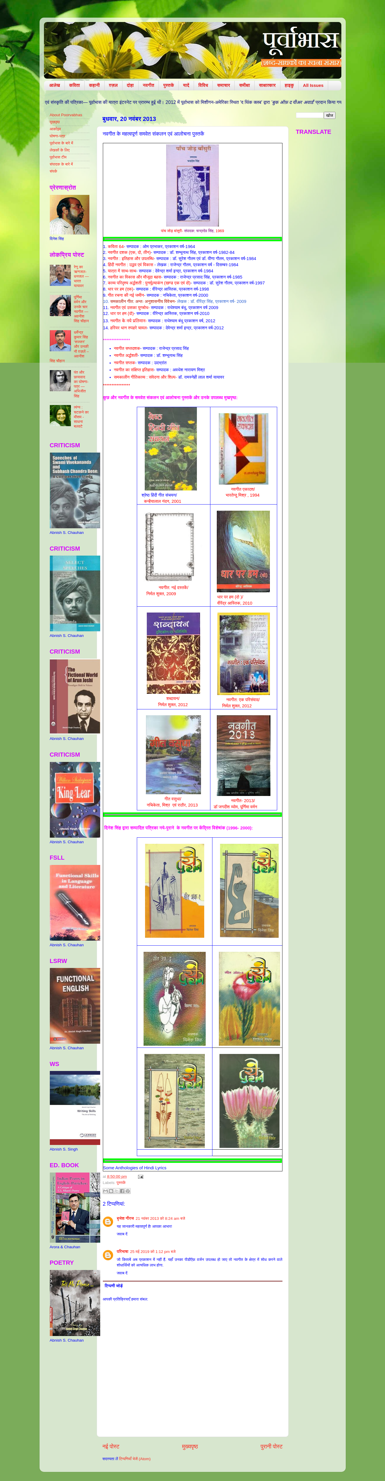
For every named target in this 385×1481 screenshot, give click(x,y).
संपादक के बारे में (61, 164)
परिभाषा (123, 1251)
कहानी (94, 85)
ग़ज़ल (113, 85)
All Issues (313, 85)
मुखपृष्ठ (55, 122)
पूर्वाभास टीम (58, 157)
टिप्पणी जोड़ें (113, 1286)
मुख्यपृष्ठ (190, 1446)
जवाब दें (122, 1234)
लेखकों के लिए (60, 150)
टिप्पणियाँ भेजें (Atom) (135, 1459)
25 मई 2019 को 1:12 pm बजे (153, 1251)
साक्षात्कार (267, 85)
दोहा (130, 85)
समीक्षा (244, 85)
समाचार (223, 85)
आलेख (54, 85)
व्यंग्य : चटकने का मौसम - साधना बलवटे (81, 417)
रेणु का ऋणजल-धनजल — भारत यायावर (81, 276)
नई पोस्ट (111, 1446)
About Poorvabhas (66, 115)
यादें (186, 85)
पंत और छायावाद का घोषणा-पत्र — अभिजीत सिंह (81, 384)
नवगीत (148, 85)
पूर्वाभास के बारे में (61, 143)
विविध (203, 85)
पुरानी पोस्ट (272, 1446)
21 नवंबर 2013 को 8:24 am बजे (160, 1218)
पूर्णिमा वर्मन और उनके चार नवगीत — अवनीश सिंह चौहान (81, 309)
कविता (74, 85)
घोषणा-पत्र (57, 136)
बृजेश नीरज (125, 1218)
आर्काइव (55, 129)
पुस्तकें (168, 85)
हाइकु (289, 85)
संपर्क (53, 171)
